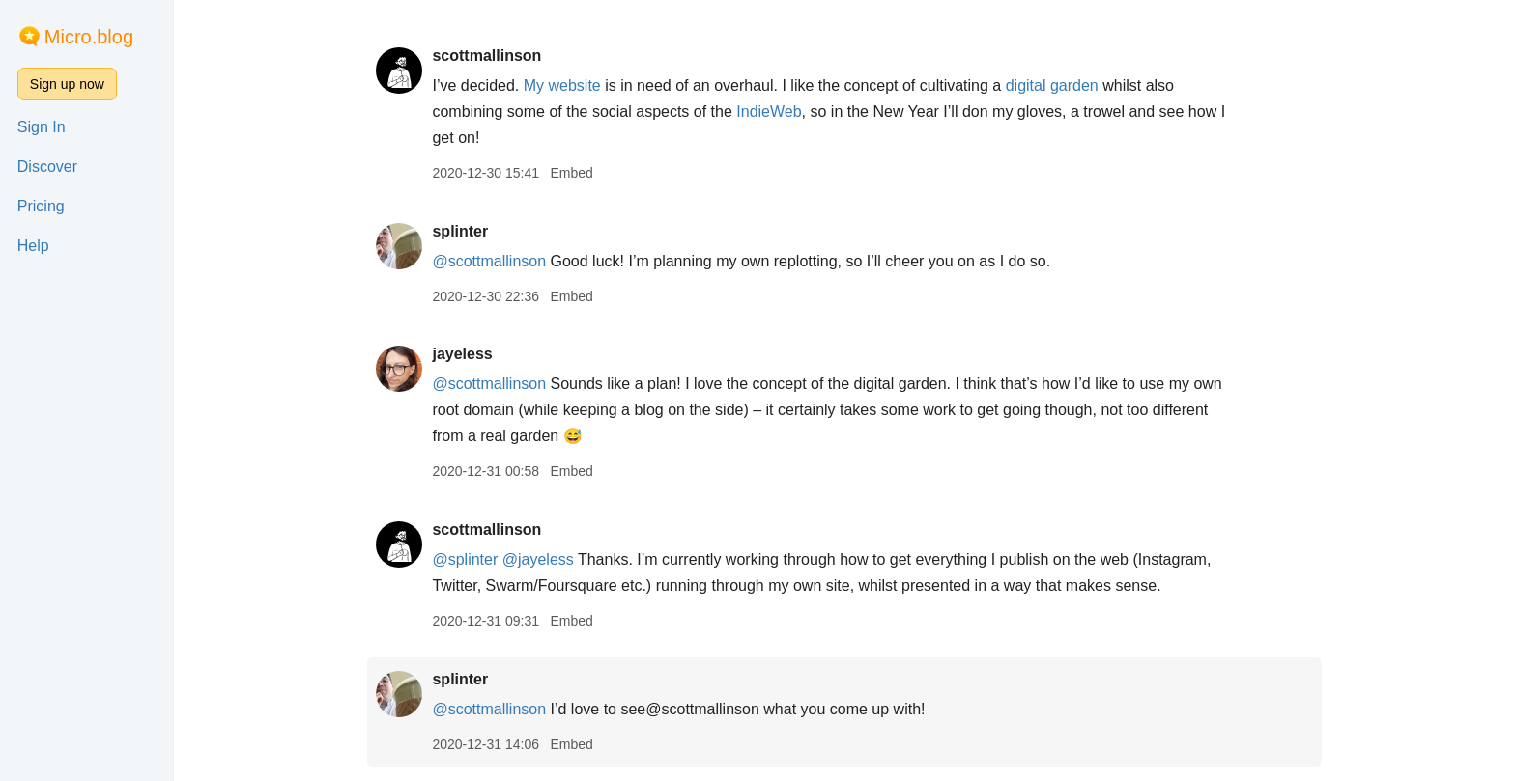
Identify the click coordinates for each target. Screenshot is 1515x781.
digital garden (1052, 85)
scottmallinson (486, 55)
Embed (571, 173)
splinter (460, 231)
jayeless (462, 354)
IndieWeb (768, 111)
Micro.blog (88, 36)
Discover (47, 166)
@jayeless (538, 559)
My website (562, 85)
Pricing (41, 206)
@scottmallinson (489, 261)
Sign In (41, 127)
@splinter (465, 559)
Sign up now (67, 84)
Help (33, 245)
